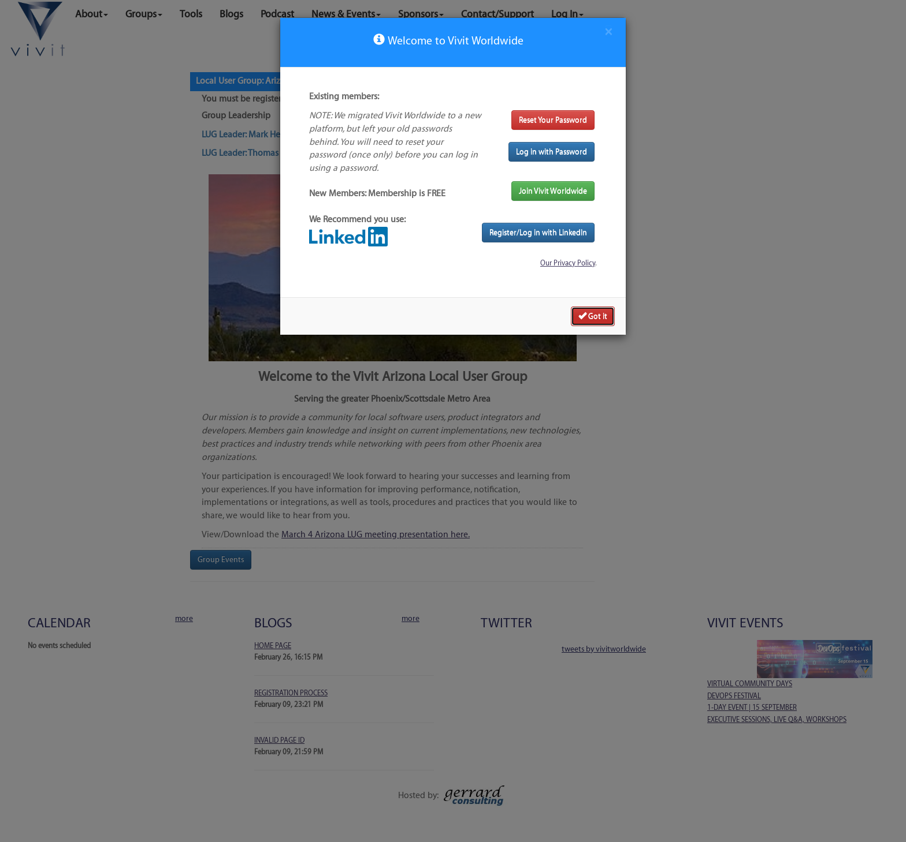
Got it (592, 315)
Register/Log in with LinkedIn (538, 232)
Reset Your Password (553, 119)
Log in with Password (551, 151)
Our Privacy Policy (567, 263)
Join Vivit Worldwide (553, 190)
